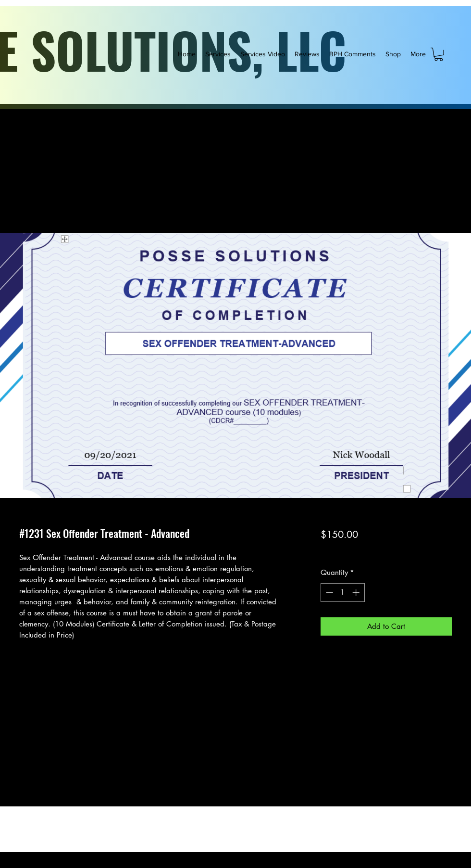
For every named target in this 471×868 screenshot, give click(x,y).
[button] (438, 54)
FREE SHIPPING (404, 551)
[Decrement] (328, 592)
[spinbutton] (342, 592)
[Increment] (356, 592)
